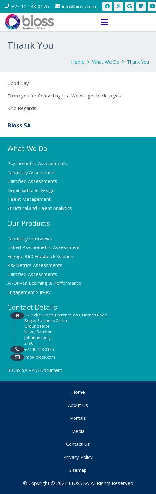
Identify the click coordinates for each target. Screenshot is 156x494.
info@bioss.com (39, 357)
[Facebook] (107, 6)
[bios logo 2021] (29, 22)
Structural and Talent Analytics (39, 208)
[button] (126, 22)
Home (78, 392)
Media (78, 431)
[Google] (129, 6)
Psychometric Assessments (37, 163)
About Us (78, 405)
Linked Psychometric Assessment (43, 247)
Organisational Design (31, 190)
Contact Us (78, 444)
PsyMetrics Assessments (34, 265)
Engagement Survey (29, 292)
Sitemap (78, 470)
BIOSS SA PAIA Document (34, 370)
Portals (78, 418)
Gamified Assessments (32, 181)
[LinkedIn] (141, 6)
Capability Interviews (29, 238)
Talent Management (29, 199)
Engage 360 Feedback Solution (40, 256)
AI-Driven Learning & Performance (44, 283)
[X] (118, 6)
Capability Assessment (31, 172)
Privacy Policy (78, 457)
